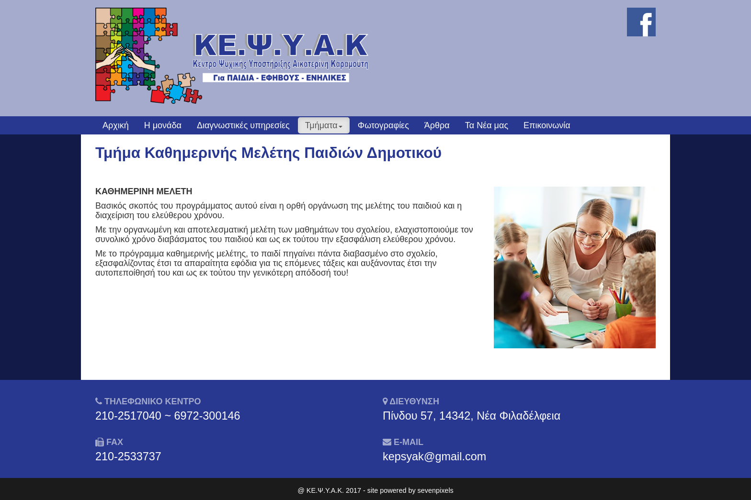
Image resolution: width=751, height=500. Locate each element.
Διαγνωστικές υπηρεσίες (243, 125)
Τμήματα (323, 125)
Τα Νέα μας (486, 125)
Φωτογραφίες (383, 125)
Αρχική (115, 125)
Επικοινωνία (546, 125)
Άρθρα (437, 125)
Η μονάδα (163, 125)
